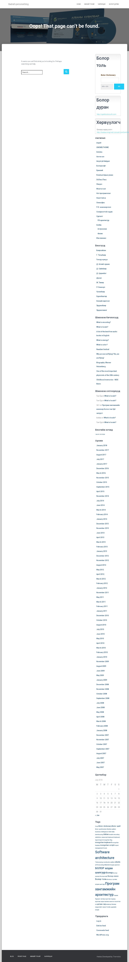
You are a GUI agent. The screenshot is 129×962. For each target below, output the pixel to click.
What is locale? (102, 327)
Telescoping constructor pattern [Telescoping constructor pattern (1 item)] (105, 862)
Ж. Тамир (100, 282)
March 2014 (101, 510)
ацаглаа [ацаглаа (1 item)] (107, 899)
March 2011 (101, 602)
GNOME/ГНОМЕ (102, 147)
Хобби (98, 225)
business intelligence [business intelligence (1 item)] (101, 832)
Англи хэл (100, 157)
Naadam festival (102, 349)
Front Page (22, 956)
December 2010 (102, 615)
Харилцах (101, 4)
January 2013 (101, 551)
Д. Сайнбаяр (101, 269)
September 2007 (102, 749)
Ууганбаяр (100, 292)
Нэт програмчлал (103, 193)
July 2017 (100, 459)
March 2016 (101, 473)
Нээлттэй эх (101, 198)
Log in (98, 921)
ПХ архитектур (103, 220)
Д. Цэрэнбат (101, 273)
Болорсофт (101, 166)
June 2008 (100, 707)
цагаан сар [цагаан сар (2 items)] (101, 904)
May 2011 (100, 597)
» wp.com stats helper (100, 434)
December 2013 (102, 524)
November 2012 (102, 560)
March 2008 (101, 721)
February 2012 (102, 583)
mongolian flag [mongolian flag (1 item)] (107, 840)
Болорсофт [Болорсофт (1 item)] (103, 876)
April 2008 (100, 717)
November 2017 (102, 450)
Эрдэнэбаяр (101, 305)
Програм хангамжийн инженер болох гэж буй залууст (108, 409)
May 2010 (100, 638)
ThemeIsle (117, 957)
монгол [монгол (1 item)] (112, 901)
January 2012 (101, 588)
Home (79, 4)
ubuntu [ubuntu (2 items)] (117, 862)
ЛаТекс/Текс (101, 180)
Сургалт (99, 216)
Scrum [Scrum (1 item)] (105, 848)
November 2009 (102, 661)
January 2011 (101, 611)
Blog (12, 956)
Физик (100, 234)
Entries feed (101, 926)
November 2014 (102, 496)
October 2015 (101, 482)
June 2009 (100, 671)
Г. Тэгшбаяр (101, 255)
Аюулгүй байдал (103, 161)
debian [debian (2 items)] (106, 834)
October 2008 (101, 694)
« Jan (97, 815)
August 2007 (101, 753)
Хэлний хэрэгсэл (103, 301)
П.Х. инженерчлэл (103, 207)
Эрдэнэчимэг (101, 310)
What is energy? (102, 340)
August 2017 (101, 455)
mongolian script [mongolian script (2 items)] (107, 845)
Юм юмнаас (101, 238)
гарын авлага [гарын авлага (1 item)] (105, 901)
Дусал (99, 278)
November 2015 (102, 478)
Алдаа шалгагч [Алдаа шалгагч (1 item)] (115, 865)
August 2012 (101, 565)
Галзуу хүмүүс (102, 259)
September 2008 (102, 698)
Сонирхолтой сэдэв (104, 212)
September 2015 (102, 487)
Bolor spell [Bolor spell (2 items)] (116, 826)
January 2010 (101, 657)
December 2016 (102, 468)
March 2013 (101, 542)
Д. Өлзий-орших (103, 264)
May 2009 (100, 675)
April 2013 (100, 537)
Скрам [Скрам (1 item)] (116, 895)
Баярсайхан (101, 250)
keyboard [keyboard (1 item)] (111, 837)
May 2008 (100, 712)
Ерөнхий (99, 170)
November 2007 (102, 740)
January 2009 (101, 680)
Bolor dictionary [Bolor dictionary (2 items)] (105, 826)
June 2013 (100, 533)
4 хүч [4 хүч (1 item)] (96, 826)
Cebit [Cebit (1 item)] (109, 832)
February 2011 (102, 606)
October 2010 (101, 620)
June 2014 (100, 505)
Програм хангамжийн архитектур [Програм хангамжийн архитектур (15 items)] (107, 889)
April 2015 (100, 491)
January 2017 (101, 464)
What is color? (102, 345)
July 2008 (100, 703)
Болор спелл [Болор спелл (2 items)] (113, 876)
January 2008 (101, 730)
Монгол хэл (101, 189)
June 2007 (100, 763)
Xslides (99, 152)
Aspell (98, 143)
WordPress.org (102, 935)
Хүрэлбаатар (101, 296)
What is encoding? (103, 322)
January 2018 (101, 445)
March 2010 (101, 648)
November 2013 (102, 528)
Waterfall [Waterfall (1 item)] (107, 865)
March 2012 (101, 579)
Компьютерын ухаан (104, 175)
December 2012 (102, 556)
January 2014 (101, 519)
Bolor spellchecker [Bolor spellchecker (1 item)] (101, 829)
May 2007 (100, 767)
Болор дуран (114, 4)
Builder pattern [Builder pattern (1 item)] (111, 829)
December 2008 (102, 684)
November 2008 (102, 689)
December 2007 (102, 735)
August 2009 (101, 666)
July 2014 (100, 501)
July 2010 (100, 629)
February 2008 (102, 726)
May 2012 (100, 570)
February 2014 (102, 514)
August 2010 (101, 625)
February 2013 (102, 547)
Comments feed (102, 930)
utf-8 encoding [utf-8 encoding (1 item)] (99, 865)
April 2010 (100, 643)
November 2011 (102, 592)
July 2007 (100, 758)
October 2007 (101, 744)
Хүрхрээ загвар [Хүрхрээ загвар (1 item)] (100, 899)
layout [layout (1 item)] (101, 840)
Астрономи (102, 229)
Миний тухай (89, 4)
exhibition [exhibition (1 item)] (98, 837)
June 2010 (100, 634)
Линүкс (99, 184)
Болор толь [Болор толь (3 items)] (100, 879)
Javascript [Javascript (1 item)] (104, 837)
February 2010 (102, 652)
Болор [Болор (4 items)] (109, 872)
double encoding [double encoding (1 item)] (114, 834)
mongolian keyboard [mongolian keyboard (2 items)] (103, 842)
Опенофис (100, 203)
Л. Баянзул (100, 287)
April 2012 (100, 574)
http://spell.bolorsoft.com (106, 114)
